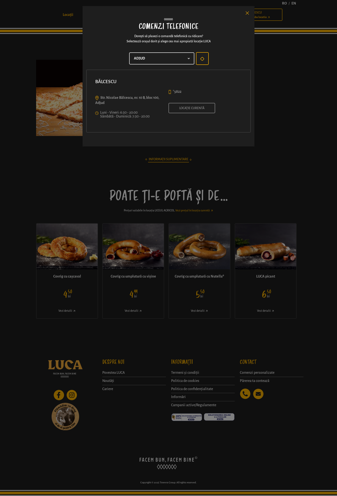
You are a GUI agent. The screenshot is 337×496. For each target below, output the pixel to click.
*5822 (177, 92)
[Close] (247, 13)
